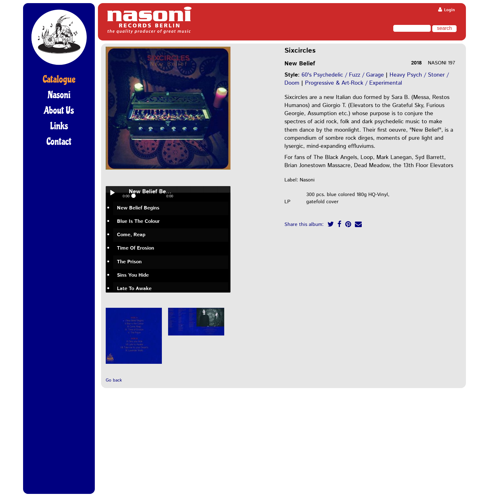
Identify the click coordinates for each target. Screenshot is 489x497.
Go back (114, 380)
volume (183, 192)
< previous (197, 192)
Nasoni (59, 95)
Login (446, 10)
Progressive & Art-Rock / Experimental (353, 83)
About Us (59, 110)
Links (59, 126)
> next (210, 192)
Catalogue (59, 79)
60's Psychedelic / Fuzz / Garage (343, 75)
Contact (58, 142)
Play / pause (112, 192)
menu (223, 192)
